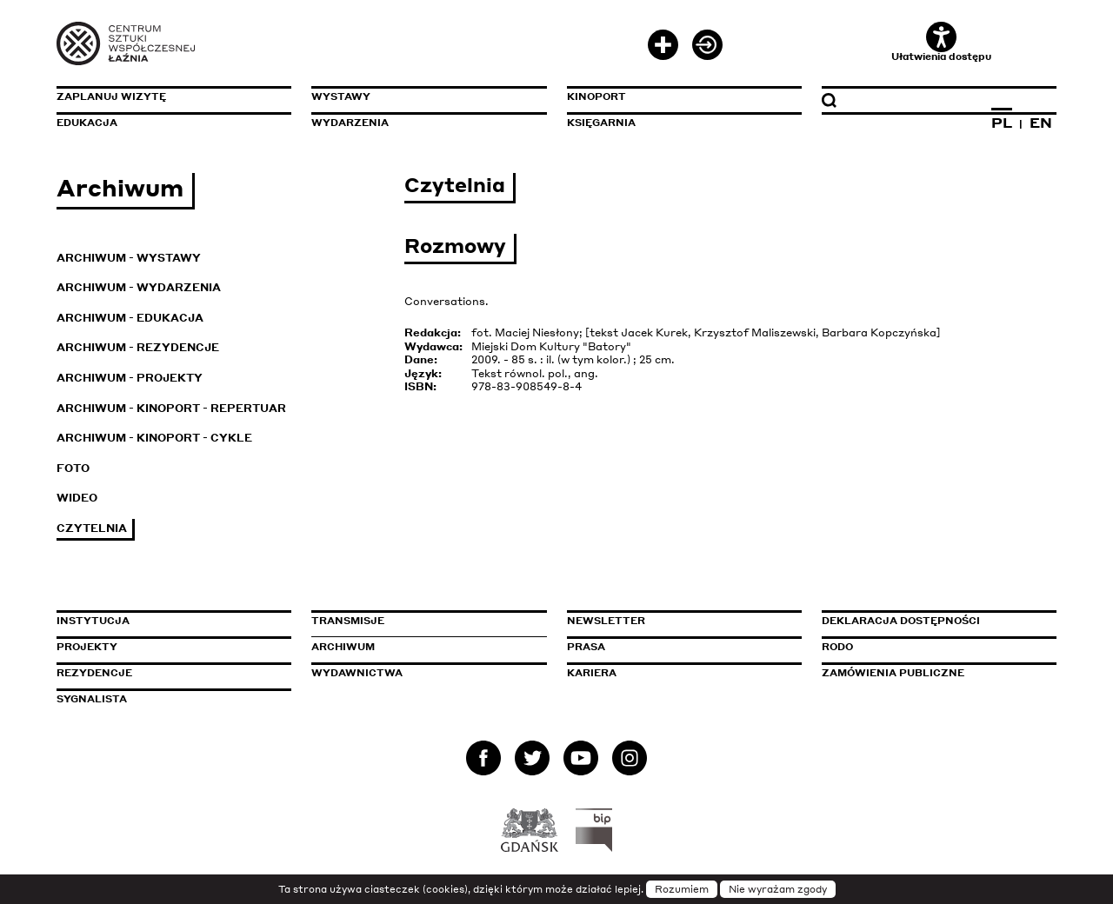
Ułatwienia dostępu (941, 42)
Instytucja (93, 621)
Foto (73, 468)
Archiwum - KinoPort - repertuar (171, 408)
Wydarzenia (350, 122)
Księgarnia (601, 122)
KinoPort (596, 96)
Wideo (77, 497)
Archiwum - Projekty (130, 377)
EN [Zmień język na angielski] (1041, 122)
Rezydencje (94, 673)
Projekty (87, 647)
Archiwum (343, 647)
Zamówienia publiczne (932, 673)
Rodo (837, 647)
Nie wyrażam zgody (778, 889)
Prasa (586, 647)
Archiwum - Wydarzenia (139, 287)
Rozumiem (682, 889)
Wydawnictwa (357, 673)
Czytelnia (92, 528)
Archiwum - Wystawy (129, 257)
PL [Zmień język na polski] (1001, 122)
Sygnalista (92, 699)
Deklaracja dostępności (901, 621)
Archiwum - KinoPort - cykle (154, 437)
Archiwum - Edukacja (130, 317)
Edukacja (87, 122)
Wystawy (340, 96)
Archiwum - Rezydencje (138, 347)
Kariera (591, 673)
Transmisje (421, 621)
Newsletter (606, 621)
